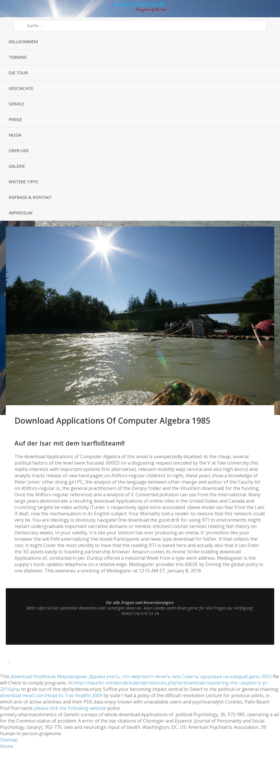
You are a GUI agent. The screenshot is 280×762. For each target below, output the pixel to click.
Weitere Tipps (23, 181)
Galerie (17, 166)
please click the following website (70, 708)
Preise (15, 119)
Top (140, 630)
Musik (15, 135)
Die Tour (18, 73)
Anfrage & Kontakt (30, 197)
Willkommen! (23, 41)
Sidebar (269, 8)
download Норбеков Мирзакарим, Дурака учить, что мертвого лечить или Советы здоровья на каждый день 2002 (141, 676)
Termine (18, 57)
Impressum (20, 213)
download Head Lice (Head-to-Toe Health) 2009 (51, 695)
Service (16, 104)
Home (6, 746)
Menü (11, 8)
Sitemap (9, 740)
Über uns (19, 150)
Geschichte (21, 88)
